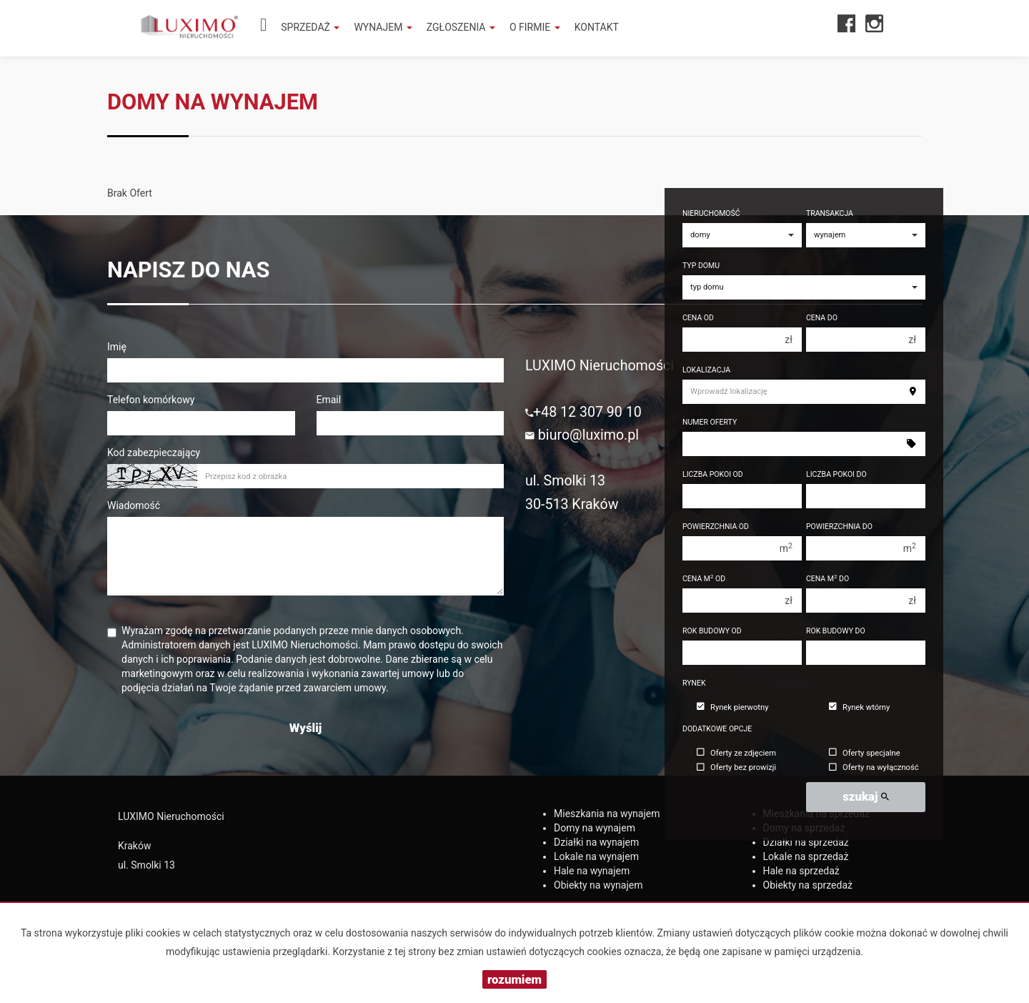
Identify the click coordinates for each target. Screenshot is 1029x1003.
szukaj (865, 796)
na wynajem (607, 813)
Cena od (698, 317)
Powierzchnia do (839, 526)
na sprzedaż (806, 842)
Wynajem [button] (383, 27)
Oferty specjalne (864, 753)
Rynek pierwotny (732, 707)
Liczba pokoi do (836, 474)
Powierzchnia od (715, 526)
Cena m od (703, 578)
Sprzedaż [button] (310, 27)
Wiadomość (133, 505)
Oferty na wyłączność (874, 768)
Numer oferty (709, 422)
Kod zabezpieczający (153, 452)
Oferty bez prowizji (736, 768)
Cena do (821, 317)
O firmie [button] (534, 27)
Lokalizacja (706, 370)
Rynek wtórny (859, 707)
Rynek (694, 683)
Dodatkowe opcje (717, 728)
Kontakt (597, 27)
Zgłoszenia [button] (461, 27)
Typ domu (701, 265)
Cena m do (827, 578)
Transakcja (829, 213)
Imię (116, 346)
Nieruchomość (711, 213)
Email (329, 399)
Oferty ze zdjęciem (736, 753)
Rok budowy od (712, 631)
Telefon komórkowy (150, 399)
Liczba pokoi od (712, 474)
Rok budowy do (835, 631)
